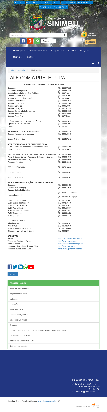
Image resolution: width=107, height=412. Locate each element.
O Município (21, 70)
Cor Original (45, 7)
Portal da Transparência (19, 288)
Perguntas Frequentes (18, 294)
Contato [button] (31, 57)
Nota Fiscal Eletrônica (18, 320)
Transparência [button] (57, 51)
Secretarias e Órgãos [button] (37, 51)
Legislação (14, 304)
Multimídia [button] (18, 57)
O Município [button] (19, 51)
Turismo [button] (72, 51)
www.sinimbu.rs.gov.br (47, 401)
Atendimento (49, 41)
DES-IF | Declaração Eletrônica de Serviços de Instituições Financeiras (38, 330)
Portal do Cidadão (17, 309)
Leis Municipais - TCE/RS (20, 336)
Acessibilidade (34, 2)
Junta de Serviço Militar (19, 315)
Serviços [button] (84, 51)
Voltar (12, 274)
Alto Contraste (85, 2)
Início (19, 2)
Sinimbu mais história (18, 346)
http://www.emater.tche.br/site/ (70, 239)
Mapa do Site (61, 7)
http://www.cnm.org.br (66, 246)
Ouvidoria (13, 325)
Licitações (13, 299)
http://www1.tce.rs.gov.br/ (68, 241)
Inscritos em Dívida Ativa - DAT (22, 341)
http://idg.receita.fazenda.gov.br (70, 244)
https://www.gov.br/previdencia (70, 249)
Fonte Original (68, 2)
